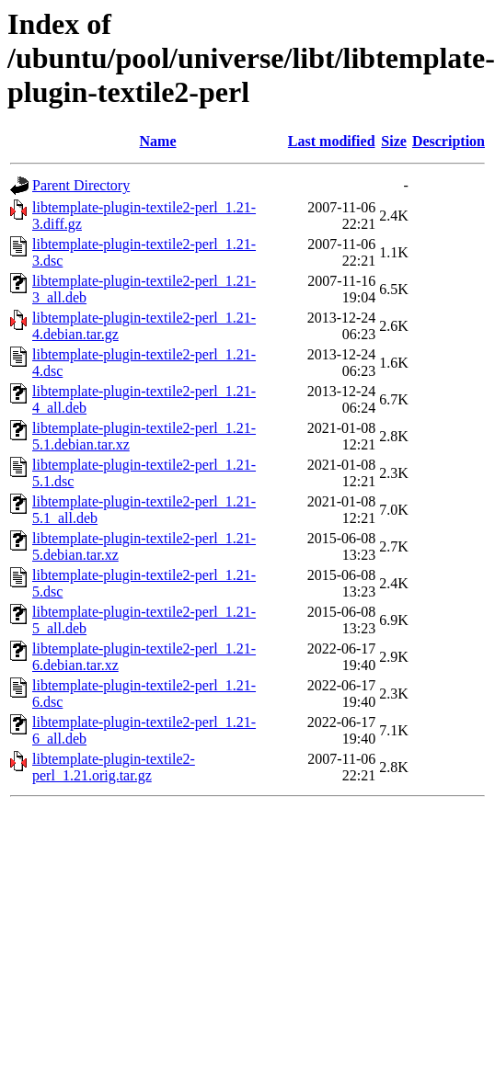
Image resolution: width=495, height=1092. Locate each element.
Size (394, 141)
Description (448, 141)
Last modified (331, 141)
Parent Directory (81, 185)
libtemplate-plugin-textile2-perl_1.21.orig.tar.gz (113, 767)
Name (158, 141)
